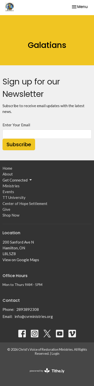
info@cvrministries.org (34, 316)
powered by (47, 371)
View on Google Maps (21, 259)
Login (55, 353)
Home (7, 168)
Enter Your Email (16, 125)
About (8, 174)
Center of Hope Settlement (25, 203)
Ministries (11, 186)
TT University (14, 197)
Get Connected (18, 180)
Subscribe (19, 144)
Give (6, 209)
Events (8, 191)
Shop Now (11, 215)
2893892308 (27, 309)
